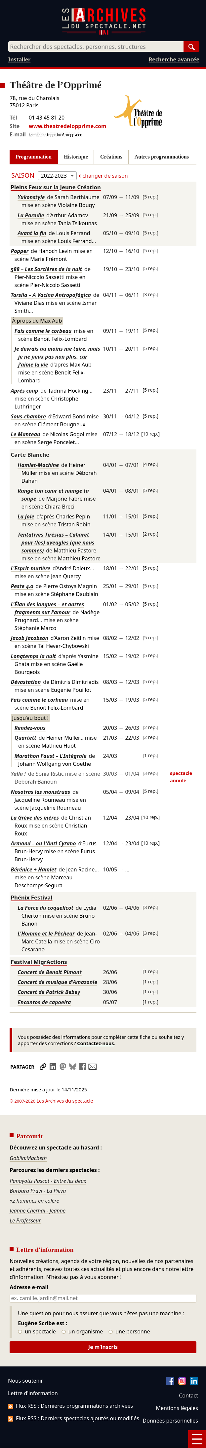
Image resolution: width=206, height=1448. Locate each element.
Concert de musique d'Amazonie (57, 982)
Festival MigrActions (39, 962)
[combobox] (96, 46)
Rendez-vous (30, 727)
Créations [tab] (111, 156)
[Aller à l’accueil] (103, 33)
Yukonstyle (31, 197)
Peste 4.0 (22, 586)
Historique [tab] (76, 156)
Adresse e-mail (29, 1269)
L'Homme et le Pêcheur (46, 933)
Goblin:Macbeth (28, 1139)
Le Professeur (25, 1202)
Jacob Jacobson (30, 638)
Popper (20, 251)
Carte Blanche (30, 454)
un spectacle (37, 1313)
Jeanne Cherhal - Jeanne (37, 1192)
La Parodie (31, 215)
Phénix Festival (32, 897)
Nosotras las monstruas (40, 791)
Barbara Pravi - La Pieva (38, 1172)
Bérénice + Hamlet (34, 869)
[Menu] (197, 1439)
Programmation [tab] (34, 156)
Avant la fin (32, 233)
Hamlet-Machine (38, 465)
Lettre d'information (33, 1374)
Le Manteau (25, 434)
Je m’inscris (103, 1328)
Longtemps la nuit (33, 656)
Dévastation (26, 682)
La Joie (26, 516)
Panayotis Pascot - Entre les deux (48, 1162)
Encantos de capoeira (44, 1002)
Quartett (25, 737)
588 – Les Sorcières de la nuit (46, 269)
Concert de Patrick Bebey (49, 992)
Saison (23, 175)
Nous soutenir (25, 1362)
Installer (19, 59)
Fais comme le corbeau (43, 331)
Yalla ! (18, 773)
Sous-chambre (28, 416)
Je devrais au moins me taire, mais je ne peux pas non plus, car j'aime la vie (57, 356)
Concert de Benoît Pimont (49, 972)
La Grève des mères (35, 817)
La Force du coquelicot (45, 907)
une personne (129, 1313)
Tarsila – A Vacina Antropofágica (51, 295)
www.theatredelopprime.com (67, 126)
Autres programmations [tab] (162, 156)
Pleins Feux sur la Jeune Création (56, 187)
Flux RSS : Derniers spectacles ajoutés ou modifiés (73, 1399)
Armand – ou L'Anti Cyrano (43, 843)
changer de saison (104, 175)
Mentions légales (177, 1389)
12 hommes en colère (34, 1182)
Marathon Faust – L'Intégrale (51, 755)
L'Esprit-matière (31, 568)
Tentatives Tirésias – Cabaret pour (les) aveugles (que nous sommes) (56, 542)
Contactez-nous (95, 1043)
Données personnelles (170, 1402)
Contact (188, 1377)
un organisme (82, 1313)
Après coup (24, 390)
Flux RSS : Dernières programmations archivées (70, 1387)
